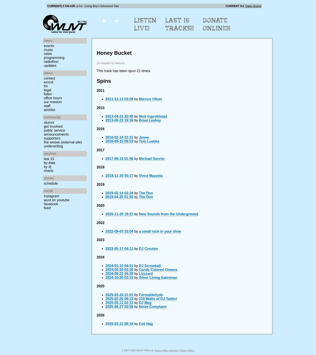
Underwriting (53, 146)
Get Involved (53, 126)
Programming (54, 58)
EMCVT (48, 82)
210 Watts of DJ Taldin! (158, 299)
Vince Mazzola (151, 176)
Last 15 (49, 159)
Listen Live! (145, 24)
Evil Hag (146, 324)
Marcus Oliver (150, 99)
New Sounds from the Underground (168, 214)
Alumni (49, 122)
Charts (48, 171)
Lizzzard (146, 274)
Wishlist (49, 110)
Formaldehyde (151, 295)
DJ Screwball (150, 266)
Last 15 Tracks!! (179, 24)
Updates (50, 65)
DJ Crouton (148, 249)
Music (48, 50)
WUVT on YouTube (56, 200)
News (48, 54)
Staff (47, 106)
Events (49, 46)
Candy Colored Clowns (158, 270)
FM (46, 86)
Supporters (52, 138)
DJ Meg (145, 303)
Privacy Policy (187, 350)
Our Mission (53, 102)
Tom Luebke (149, 141)
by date (49, 163)
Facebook (51, 204)
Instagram (51, 196)
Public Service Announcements (56, 132)
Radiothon (51, 62)
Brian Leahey (150, 120)
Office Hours (53, 98)
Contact (49, 78)
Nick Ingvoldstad (153, 116)
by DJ (47, 167)
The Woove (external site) (63, 142)
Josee (144, 137)
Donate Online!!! (217, 24)
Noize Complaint (152, 307)
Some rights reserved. (166, 350)
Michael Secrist (152, 159)
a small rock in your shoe (160, 231)
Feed (47, 208)
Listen (48, 94)
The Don (146, 193)
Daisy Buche (253, 6)
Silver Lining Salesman (158, 277)
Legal (47, 90)
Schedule (51, 183)
